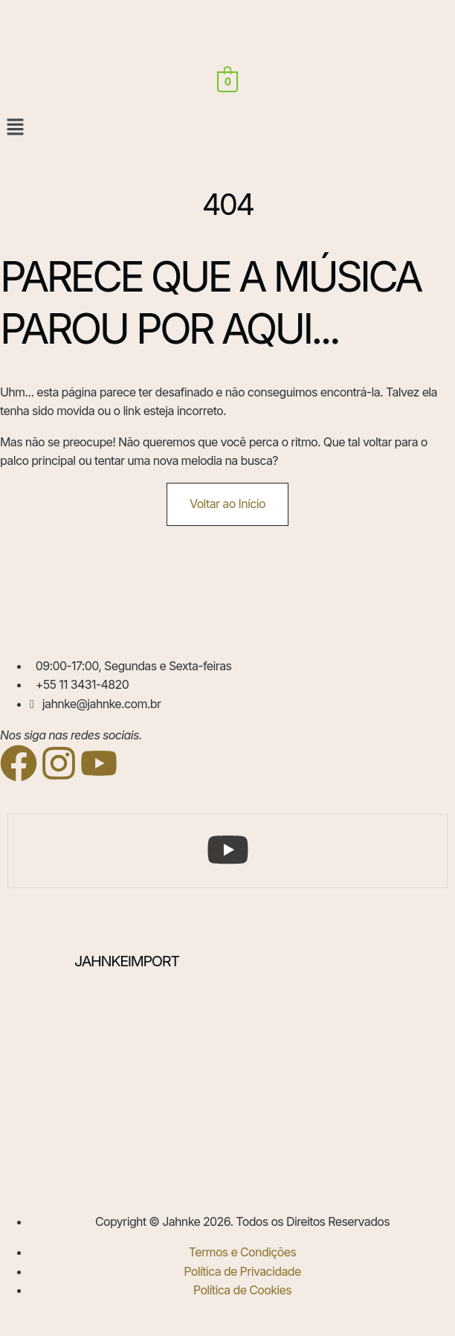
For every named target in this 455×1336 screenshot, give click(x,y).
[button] (227, 128)
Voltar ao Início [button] (227, 503)
